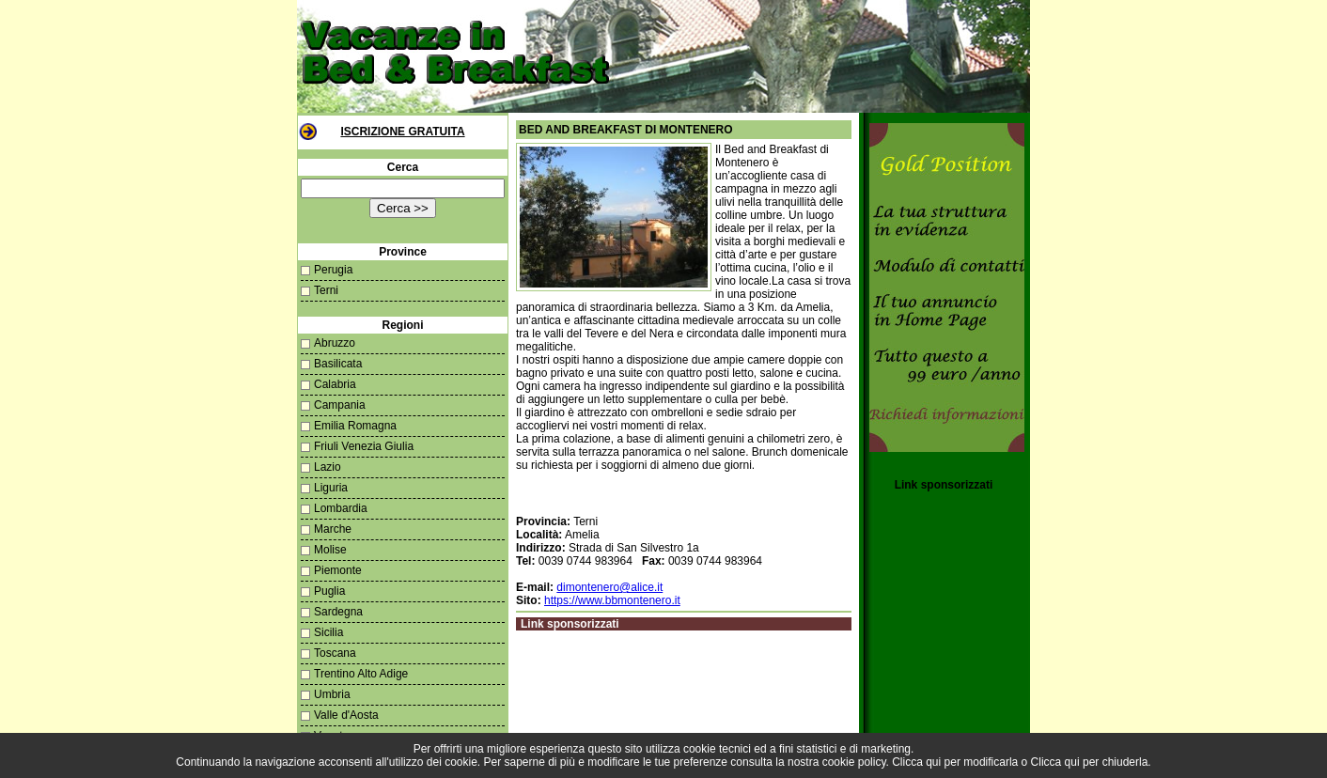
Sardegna (338, 611)
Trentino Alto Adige (361, 673)
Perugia (333, 269)
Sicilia (328, 632)
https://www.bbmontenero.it (612, 600)
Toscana (335, 653)
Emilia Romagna (355, 425)
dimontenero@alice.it (609, 587)
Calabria (335, 384)
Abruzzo (334, 343)
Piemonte (338, 570)
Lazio (327, 467)
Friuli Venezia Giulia (364, 446)
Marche (332, 529)
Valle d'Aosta (346, 715)
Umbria (332, 694)
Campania (340, 405)
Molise (330, 549)
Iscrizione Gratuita (402, 131)
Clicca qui (916, 762)
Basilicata (338, 363)
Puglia (329, 591)
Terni (326, 290)
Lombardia (340, 508)
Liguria (331, 487)
